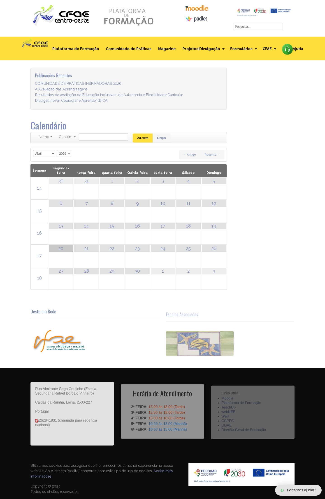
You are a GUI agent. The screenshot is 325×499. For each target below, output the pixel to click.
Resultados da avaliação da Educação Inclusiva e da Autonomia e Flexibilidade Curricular (109, 95)
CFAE (267, 49)
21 (86, 248)
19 (213, 226)
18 (188, 226)
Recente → (212, 154)
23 (137, 248)
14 (39, 188)
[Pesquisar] (103, 137)
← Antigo (189, 154)
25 (188, 248)
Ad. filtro (142, 138)
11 (188, 203)
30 (60, 181)
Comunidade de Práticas (128, 49)
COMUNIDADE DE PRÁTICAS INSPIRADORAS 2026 (78, 84)
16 (39, 233)
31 (86, 181)
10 (162, 203)
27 (61, 271)
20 (60, 248)
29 (111, 271)
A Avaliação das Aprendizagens (61, 89)
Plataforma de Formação (75, 49)
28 (86, 271)
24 (162, 248)
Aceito (158, 471)
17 (163, 226)
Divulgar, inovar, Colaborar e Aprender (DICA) (72, 101)
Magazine (167, 49)
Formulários (241, 49)
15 (39, 210)
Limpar (161, 138)
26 (213, 248)
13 (61, 226)
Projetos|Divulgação (201, 49)
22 (112, 248)
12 (214, 203)
